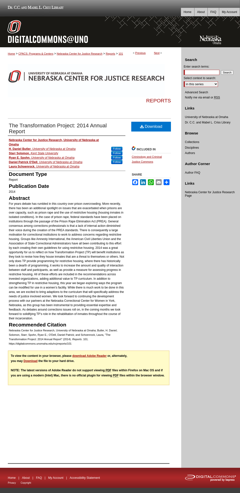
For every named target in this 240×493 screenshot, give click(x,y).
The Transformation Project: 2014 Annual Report (58, 128)
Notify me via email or (202, 97)
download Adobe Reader (89, 356)
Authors (190, 153)
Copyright (26, 482)
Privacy (12, 482)
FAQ (39, 478)
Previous (140, 52)
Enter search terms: (196, 66)
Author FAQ (192, 172)
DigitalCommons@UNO (90, 31)
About (26, 478)
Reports (110, 53)
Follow (117, 148)
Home (11, 53)
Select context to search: (200, 78)
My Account (55, 478)
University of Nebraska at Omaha (206, 117)
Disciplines (192, 147)
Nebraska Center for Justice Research (79, 53)
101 (121, 53)
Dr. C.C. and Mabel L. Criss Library (35, 8)
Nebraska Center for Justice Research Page (210, 194)
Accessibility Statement (85, 478)
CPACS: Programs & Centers (35, 53)
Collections (192, 142)
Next (157, 52)
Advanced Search (196, 92)
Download (151, 126)
